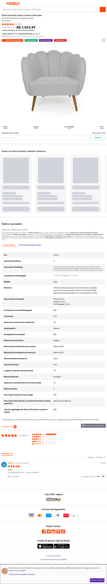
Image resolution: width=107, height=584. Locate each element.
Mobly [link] (31, 18)
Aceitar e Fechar (97, 580)
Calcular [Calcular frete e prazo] (98, 138)
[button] (93, 426)
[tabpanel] (53, 332)
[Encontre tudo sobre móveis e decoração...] (51, 9)
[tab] (9, 245)
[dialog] (53, 574)
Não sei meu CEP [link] (98, 133)
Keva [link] (9, 21)
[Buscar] (103, 9)
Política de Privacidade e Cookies (22, 574)
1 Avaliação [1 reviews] (18, 24)
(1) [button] (43, 434)
